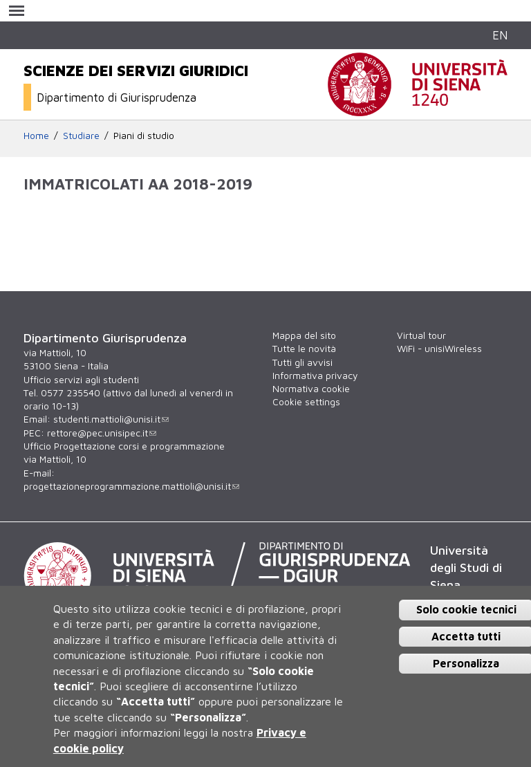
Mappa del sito (304, 335)
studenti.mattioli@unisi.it (111, 419)
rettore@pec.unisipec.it (101, 432)
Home (36, 135)
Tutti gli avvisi (302, 362)
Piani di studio (143, 135)
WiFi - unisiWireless (439, 348)
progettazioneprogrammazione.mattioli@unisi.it (131, 486)
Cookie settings (306, 401)
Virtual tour (421, 335)
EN (499, 34)
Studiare (81, 135)
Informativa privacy (314, 375)
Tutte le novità (304, 348)
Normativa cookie (311, 388)
